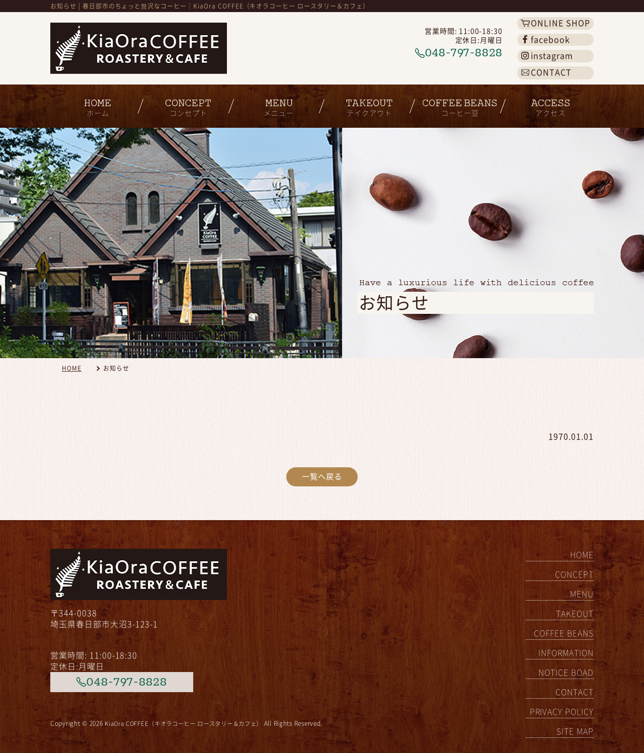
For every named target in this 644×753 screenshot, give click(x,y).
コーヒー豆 (458, 103)
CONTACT (574, 692)
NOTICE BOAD (566, 672)
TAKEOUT (575, 614)
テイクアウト (367, 103)
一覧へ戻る (322, 477)
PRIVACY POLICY (562, 712)
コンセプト (186, 103)
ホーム (95, 103)
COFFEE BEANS (564, 633)
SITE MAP (575, 731)
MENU (582, 594)
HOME (72, 368)
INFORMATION (566, 653)
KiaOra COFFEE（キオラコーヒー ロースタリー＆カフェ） (190, 723)
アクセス (548, 103)
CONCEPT (574, 574)
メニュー (276, 103)
